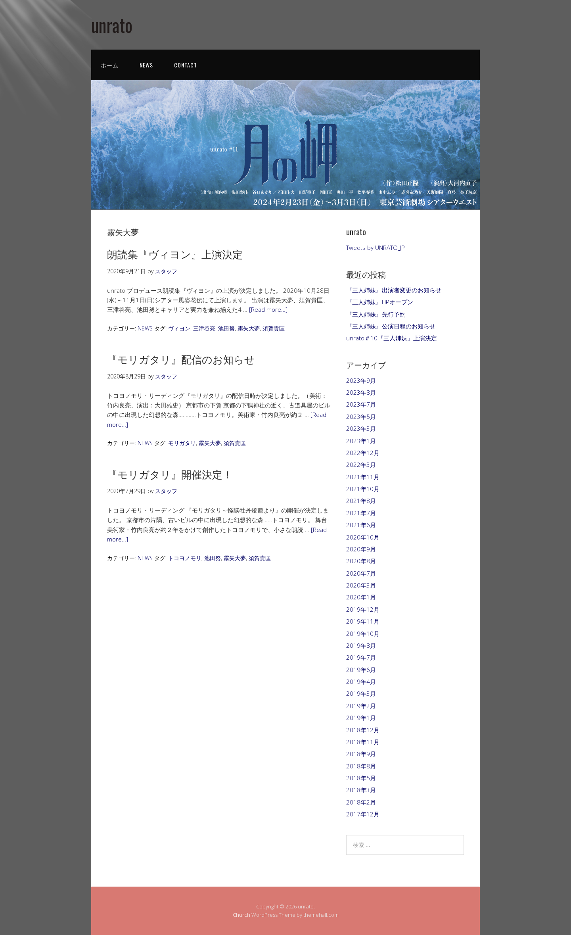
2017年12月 (362, 814)
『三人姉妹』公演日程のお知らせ (390, 326)
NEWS (146, 65)
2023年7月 (361, 404)
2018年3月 (361, 790)
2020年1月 (361, 597)
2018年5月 (361, 778)
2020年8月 (361, 561)
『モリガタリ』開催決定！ (170, 474)
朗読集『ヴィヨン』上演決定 (175, 253)
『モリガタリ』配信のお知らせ (181, 359)
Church (241, 914)
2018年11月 (362, 742)
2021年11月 (362, 477)
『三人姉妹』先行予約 (376, 314)
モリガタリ (182, 443)
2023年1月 (361, 441)
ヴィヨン (179, 328)
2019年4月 (361, 681)
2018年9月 (361, 754)
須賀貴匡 (274, 328)
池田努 (226, 328)
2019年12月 (362, 609)
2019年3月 (361, 693)
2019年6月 (361, 670)
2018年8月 (361, 766)
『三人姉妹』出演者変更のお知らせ (393, 290)
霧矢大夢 (249, 328)
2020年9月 (361, 549)
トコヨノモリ (184, 558)
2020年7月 (361, 573)
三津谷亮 (204, 328)
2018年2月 (361, 802)
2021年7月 (361, 513)
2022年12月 (362, 453)
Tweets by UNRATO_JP (375, 248)
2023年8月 (361, 392)
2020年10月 (362, 537)
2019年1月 (361, 718)
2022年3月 (361, 464)
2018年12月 (362, 730)
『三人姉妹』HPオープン (379, 302)
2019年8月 (361, 645)
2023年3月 (361, 428)
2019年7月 (361, 657)
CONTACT (185, 65)
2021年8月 (361, 501)
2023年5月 (361, 416)
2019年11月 (362, 621)
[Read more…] (268, 309)
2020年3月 (361, 585)
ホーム (110, 65)
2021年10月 (362, 489)
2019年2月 (361, 706)
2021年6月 (361, 525)
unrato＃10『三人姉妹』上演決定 (391, 338)
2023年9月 (361, 380)
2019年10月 (362, 633)
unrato (111, 25)
